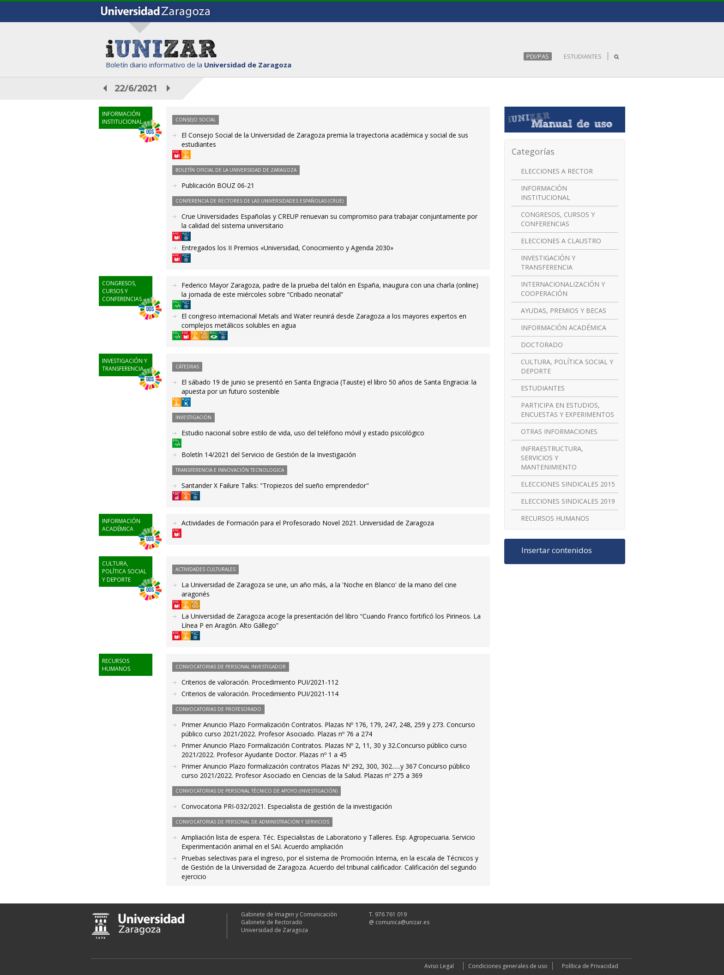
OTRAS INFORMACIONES (559, 431)
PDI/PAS (537, 56)
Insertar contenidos (556, 550)
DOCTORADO (542, 344)
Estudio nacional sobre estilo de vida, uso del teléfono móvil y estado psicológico (302, 432)
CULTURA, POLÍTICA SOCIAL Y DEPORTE (567, 366)
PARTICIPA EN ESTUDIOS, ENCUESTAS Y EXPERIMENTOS (567, 410)
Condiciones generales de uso (508, 966)
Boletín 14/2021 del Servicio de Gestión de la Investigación (268, 454)
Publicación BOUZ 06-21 (217, 185)
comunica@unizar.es (402, 922)
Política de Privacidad (590, 966)
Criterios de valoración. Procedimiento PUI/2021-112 (259, 682)
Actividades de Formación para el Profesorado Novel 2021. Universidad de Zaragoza (307, 522)
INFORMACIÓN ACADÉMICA (563, 327)
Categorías (533, 151)
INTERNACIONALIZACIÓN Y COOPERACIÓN (563, 289)
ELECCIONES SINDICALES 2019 (568, 501)
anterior (105, 88)
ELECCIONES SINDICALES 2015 (568, 484)
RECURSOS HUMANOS (555, 518)
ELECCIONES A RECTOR (557, 171)
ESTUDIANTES (583, 56)
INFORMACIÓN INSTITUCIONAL (545, 193)
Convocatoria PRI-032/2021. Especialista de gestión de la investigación (286, 806)
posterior (169, 88)
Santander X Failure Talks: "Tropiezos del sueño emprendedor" (275, 485)
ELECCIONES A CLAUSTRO (561, 240)
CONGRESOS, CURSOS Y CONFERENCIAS (558, 219)
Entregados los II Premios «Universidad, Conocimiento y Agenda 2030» (287, 247)
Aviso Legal (439, 966)
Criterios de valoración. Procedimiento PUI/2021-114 (259, 693)
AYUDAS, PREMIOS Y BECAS (563, 310)
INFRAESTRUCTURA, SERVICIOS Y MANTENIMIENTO (552, 457)
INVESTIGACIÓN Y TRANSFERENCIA (548, 262)
